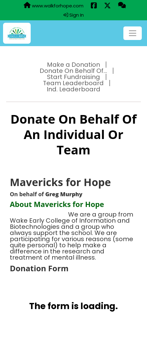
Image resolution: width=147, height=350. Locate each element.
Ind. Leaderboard (73, 89)
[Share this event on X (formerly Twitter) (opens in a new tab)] (107, 6)
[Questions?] (122, 5)
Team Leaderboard (73, 83)
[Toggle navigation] (132, 33)
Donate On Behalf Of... (73, 70)
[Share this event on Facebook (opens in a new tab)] (94, 6)
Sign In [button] (74, 15)
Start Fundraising (73, 77)
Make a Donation (73, 64)
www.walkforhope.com (53, 5)
